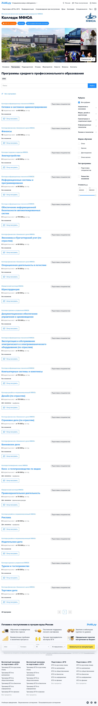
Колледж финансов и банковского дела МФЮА (18, 128)
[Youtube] (95, 702)
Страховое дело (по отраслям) (18, 420)
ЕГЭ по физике (56, 680)
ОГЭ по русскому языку (84, 665)
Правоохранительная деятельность (21, 493)
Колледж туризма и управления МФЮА (15, 310)
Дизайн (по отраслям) (13, 396)
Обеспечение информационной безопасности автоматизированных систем (21, 210)
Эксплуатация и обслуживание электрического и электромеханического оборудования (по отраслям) (24, 344)
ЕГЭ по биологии (57, 674)
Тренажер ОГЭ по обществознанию (33, 679)
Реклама (6, 517)
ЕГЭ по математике (58, 668)
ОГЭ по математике (83, 668)
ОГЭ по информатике (83, 677)
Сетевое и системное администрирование (24, 107)
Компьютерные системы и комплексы (22, 371)
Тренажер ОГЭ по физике (36, 692)
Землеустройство (11, 155)
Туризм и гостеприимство (15, 566)
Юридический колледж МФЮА (12, 286)
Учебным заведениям (9, 703)
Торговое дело (9, 590)
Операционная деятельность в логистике (24, 265)
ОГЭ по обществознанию (85, 671)
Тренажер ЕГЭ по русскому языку (11, 668)
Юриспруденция (10, 289)
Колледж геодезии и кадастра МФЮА (15, 152)
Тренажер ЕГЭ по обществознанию (8, 679)
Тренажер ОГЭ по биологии (36, 683)
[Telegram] (91, 702)
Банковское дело (11, 444)
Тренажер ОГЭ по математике (33, 674)
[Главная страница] (6, 3)
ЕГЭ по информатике (58, 677)
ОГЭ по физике (81, 680)
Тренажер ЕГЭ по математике (8, 674)
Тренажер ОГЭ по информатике (33, 687)
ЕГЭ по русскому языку (59, 665)
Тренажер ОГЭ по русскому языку (36, 668)
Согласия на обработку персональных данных (58, 653)
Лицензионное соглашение (27, 703)
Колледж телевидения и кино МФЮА (15, 465)
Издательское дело (12, 541)
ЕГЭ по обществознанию (60, 671)
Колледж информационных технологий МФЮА (18, 104)
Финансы (7, 131)
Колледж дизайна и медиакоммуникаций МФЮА (19, 392)
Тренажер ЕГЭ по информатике (8, 687)
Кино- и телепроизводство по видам (21, 468)
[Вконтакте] (88, 702)
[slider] (79, 195)
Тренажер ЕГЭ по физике (10, 692)
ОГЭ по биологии (82, 674)
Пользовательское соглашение (50, 703)
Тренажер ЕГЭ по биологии (11, 683)
